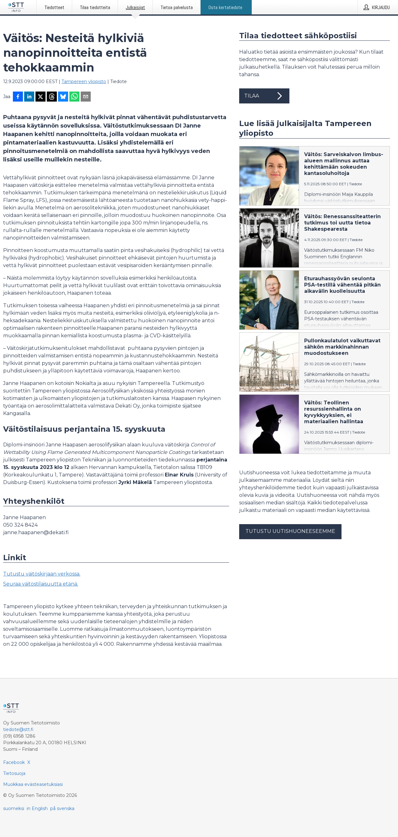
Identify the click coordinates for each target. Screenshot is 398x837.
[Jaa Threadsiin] (52, 97)
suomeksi (13, 808)
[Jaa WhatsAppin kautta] (74, 97)
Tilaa (264, 96)
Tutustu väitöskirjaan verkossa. (41, 574)
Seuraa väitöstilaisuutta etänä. (40, 584)
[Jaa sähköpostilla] (86, 97)
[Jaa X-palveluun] (40, 97)
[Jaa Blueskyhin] (63, 97)
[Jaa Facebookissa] (18, 97)
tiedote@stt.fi (18, 729)
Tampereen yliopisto (84, 81)
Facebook (14, 762)
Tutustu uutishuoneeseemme (290, 531)
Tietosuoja (14, 773)
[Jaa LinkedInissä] (29, 97)
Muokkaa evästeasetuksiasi (33, 784)
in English (37, 808)
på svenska (62, 808)
